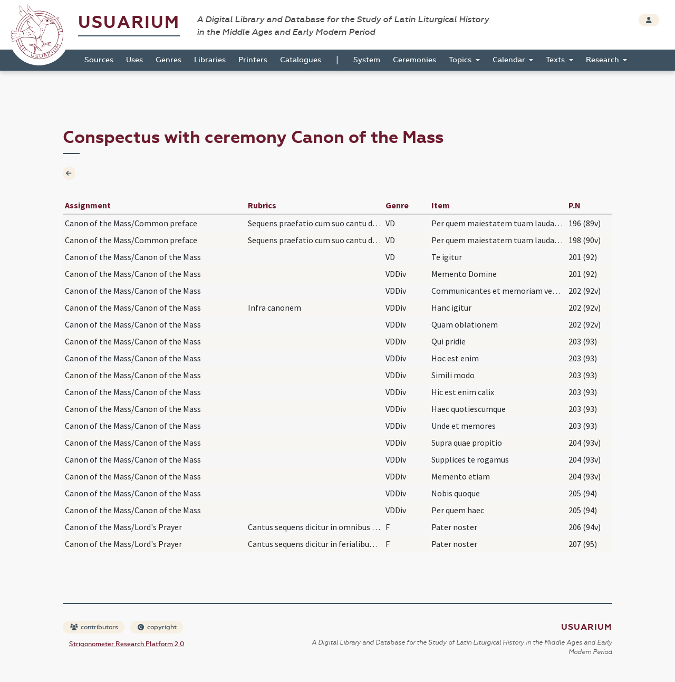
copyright (157, 627)
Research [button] (603, 59)
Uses (134, 59)
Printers (252, 59)
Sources (98, 59)
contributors (94, 627)
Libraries (210, 59)
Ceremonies (414, 59)
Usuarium (129, 22)
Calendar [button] (510, 59)
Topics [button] (461, 59)
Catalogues (300, 59)
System (366, 59)
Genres (168, 59)
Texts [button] (556, 59)
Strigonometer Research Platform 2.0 (126, 644)
